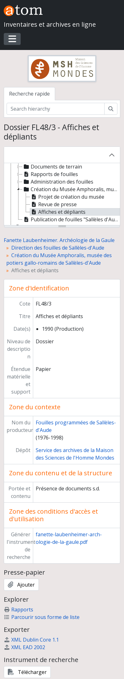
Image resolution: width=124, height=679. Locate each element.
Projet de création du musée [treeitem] (67, 197)
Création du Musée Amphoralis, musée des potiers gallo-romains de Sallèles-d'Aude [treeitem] (71, 189)
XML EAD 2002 (24, 647)
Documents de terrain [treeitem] (52, 166)
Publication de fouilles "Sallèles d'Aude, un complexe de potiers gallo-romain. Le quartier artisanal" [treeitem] (71, 219)
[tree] (62, 194)
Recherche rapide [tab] (29, 93)
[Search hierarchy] (56, 109)
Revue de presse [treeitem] (53, 204)
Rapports (18, 609)
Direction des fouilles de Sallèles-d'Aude (57, 247)
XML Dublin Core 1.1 (31, 639)
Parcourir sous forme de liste (42, 617)
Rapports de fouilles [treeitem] (50, 174)
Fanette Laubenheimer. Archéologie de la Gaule (59, 240)
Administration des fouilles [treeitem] (58, 181)
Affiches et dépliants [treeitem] (57, 212)
